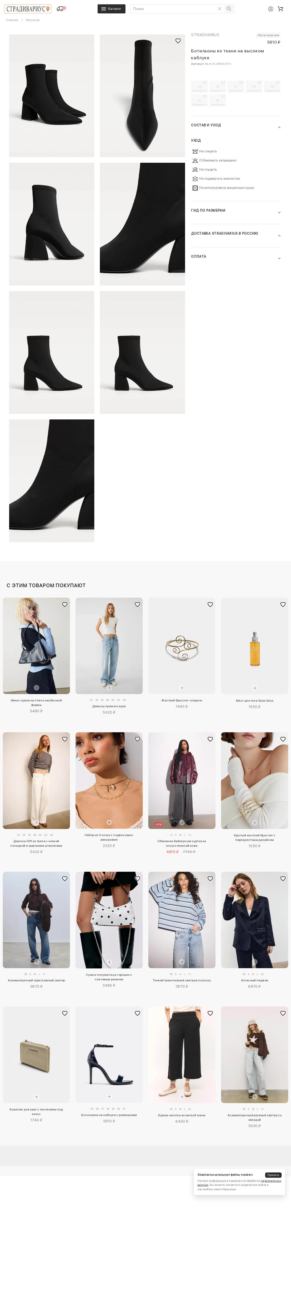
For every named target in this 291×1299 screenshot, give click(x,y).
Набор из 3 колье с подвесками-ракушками (109, 837)
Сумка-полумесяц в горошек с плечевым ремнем (109, 977)
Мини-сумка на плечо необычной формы (36, 703)
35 (200, 88)
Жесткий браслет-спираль (181, 700)
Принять (273, 1175)
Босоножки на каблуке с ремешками (109, 1115)
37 (236, 88)
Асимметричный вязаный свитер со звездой (255, 1117)
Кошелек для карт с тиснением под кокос (36, 1112)
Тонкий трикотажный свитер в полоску (182, 980)
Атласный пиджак (254, 980)
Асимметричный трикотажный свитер (36, 980)
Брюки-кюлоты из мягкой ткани (181, 1115)
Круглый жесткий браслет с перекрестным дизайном (255, 838)
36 (218, 88)
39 (272, 88)
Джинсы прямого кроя (109, 706)
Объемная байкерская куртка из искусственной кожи (181, 843)
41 (218, 102)
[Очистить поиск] (219, 8)
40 (200, 102)
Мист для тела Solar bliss (254, 700)
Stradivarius (205, 34)
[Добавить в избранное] (65, 605)
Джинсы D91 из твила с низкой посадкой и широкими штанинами (36, 843)
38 (254, 88)
